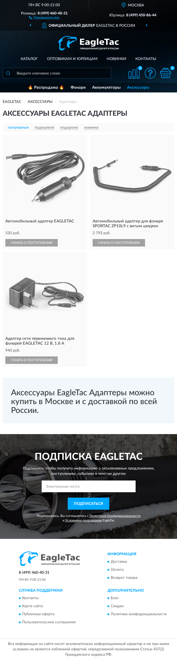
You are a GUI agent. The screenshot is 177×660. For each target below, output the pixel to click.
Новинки (116, 59)
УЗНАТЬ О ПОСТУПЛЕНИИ (31, 242)
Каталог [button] (29, 59)
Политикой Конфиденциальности (114, 515)
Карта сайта (32, 606)
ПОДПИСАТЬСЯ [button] (88, 504)
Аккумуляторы (106, 87)
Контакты (145, 59)
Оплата (117, 570)
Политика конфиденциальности (139, 614)
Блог (115, 598)
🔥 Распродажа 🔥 (46, 87)
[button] (44, 17)
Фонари (78, 87)
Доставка (119, 562)
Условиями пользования (83, 520)
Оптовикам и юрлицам (72, 59)
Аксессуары (138, 87)
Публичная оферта (38, 614)
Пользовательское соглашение (49, 622)
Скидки (117, 606)
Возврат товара (124, 578)
